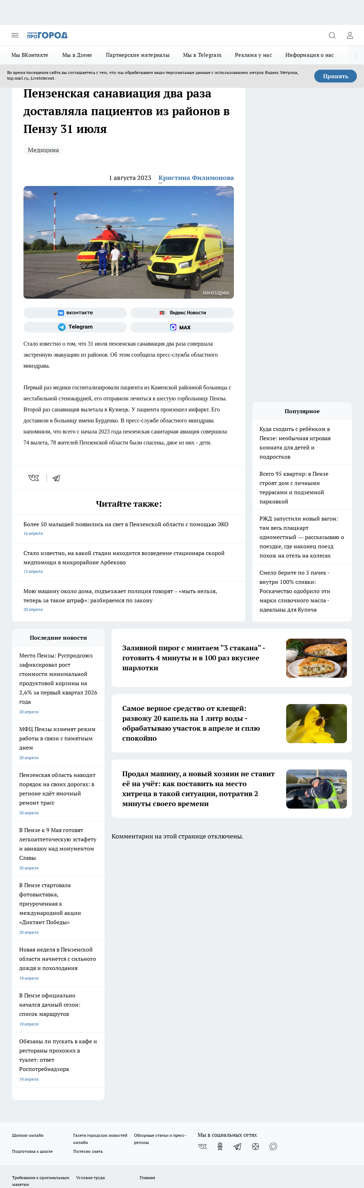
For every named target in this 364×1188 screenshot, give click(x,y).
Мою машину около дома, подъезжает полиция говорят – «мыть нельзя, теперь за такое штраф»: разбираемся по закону (128, 600)
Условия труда (90, 926)
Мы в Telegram (202, 55)
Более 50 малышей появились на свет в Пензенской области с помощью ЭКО (128, 529)
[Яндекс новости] (182, 313)
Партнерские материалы (138, 55)
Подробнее (338, 1122)
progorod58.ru (119, 1026)
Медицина (43, 150)
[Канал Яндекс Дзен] (255, 895)
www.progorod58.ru (66, 951)
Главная (147, 926)
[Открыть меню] (14, 35)
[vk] (34, 478)
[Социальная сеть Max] (182, 327)
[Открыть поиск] (332, 35)
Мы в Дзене (77, 55)
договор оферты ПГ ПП (35, 1105)
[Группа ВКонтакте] (75, 313)
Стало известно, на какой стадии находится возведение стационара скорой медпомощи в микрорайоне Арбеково (128, 562)
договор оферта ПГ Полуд (38, 1098)
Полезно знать (88, 899)
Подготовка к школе (32, 899)
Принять (335, 76)
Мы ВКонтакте (30, 55)
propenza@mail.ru (105, 972)
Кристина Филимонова (196, 178)
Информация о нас (309, 55)
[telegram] (59, 478)
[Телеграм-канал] (75, 327)
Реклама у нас (253, 55)
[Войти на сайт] (350, 35)
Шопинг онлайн (27, 883)
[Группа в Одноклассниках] (220, 895)
